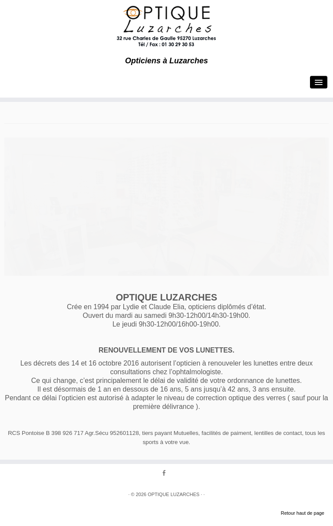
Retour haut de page (302, 513)
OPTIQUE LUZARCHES (173, 494)
